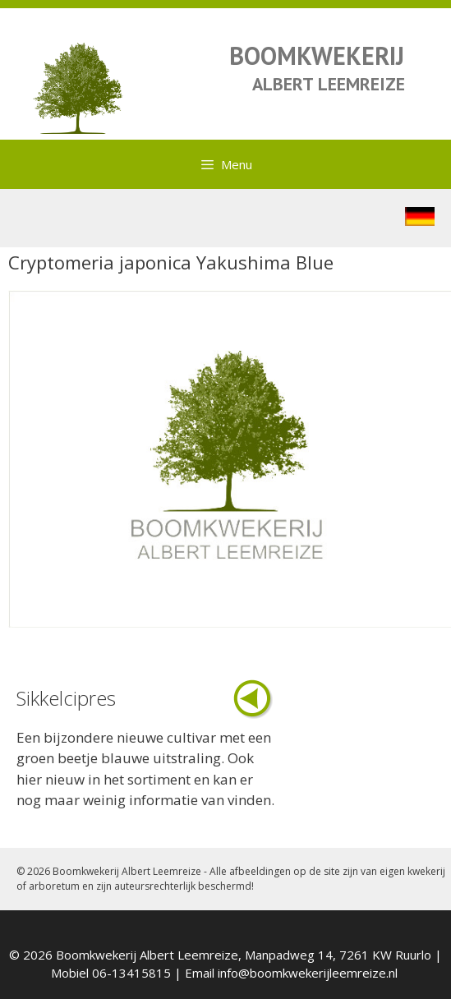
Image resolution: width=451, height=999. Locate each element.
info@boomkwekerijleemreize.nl (308, 972)
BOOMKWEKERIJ (316, 55)
